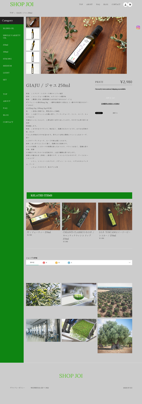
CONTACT (116, 4)
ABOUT (89, 4)
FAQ (98, 4)
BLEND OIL (8, 28)
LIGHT (6, 73)
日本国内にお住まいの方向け (110, 104)
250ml (5, 45)
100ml (5, 52)
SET (5, 80)
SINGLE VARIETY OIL (11, 37)
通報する (115, 113)
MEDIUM (7, 66)
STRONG (7, 59)
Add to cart (110, 98)
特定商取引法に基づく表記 (40, 388)
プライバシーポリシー (17, 388)
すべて (32, 262)
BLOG (105, 4)
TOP (81, 4)
